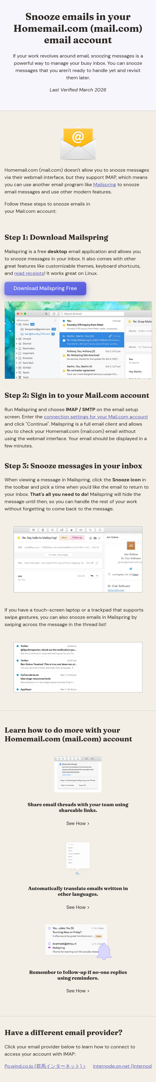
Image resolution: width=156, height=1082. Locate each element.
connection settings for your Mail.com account (96, 417)
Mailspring (104, 184)
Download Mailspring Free (45, 288)
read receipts (29, 273)
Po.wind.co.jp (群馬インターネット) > (45, 1066)
